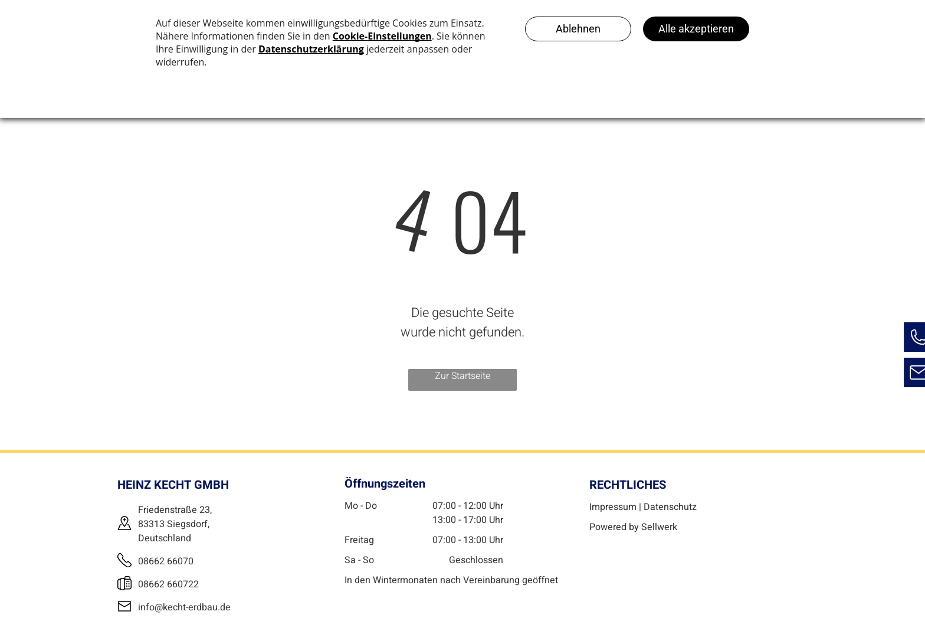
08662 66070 (165, 561)
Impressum (613, 507)
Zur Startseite (462, 376)
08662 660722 (168, 584)
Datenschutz (670, 507)
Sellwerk (659, 527)
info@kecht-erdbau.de (184, 607)
